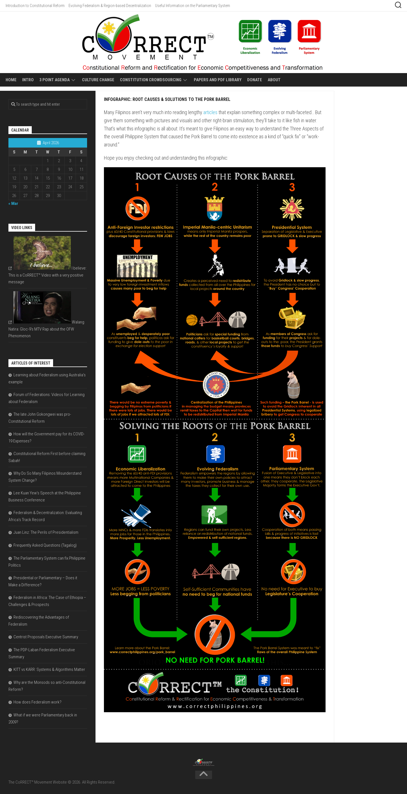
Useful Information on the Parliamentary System (192, 5)
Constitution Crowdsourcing (150, 79)
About (274, 79)
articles (210, 112)
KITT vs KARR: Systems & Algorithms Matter (49, 669)
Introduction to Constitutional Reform (35, 5)
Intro (28, 79)
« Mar (13, 203)
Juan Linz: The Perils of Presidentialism (45, 532)
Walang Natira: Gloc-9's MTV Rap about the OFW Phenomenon (46, 329)
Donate (254, 79)
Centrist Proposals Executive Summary (45, 636)
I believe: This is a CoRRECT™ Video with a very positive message (47, 275)
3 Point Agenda (54, 79)
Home (11, 79)
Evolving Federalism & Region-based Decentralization (110, 5)
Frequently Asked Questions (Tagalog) (45, 545)
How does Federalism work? (37, 702)
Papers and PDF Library (218, 79)
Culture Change (98, 79)
